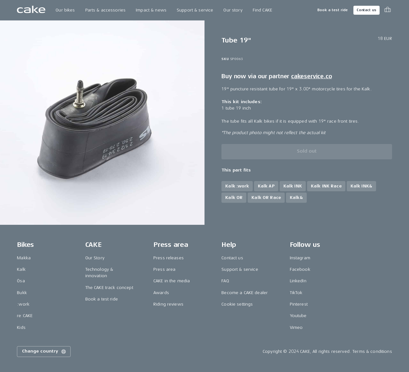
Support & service (195, 10)
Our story (232, 10)
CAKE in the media (171, 280)
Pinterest (299, 304)
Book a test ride (332, 10)
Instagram (300, 257)
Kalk (21, 269)
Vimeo (296, 327)
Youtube (298, 315)
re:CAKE (25, 315)
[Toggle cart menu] (387, 10)
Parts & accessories (105, 10)
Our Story (94, 257)
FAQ (225, 280)
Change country (44, 351)
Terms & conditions (372, 351)
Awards (161, 292)
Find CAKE (262, 10)
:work (23, 304)
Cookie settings (237, 304)
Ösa (21, 280)
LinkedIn (298, 280)
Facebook (300, 269)
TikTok (296, 292)
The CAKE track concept (109, 287)
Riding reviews (168, 304)
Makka (24, 257)
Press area (164, 269)
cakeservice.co (311, 76)
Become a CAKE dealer (244, 292)
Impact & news (151, 10)
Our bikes (65, 10)
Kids (21, 327)
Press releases (168, 257)
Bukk (22, 292)
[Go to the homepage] (31, 10)
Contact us (366, 10)
